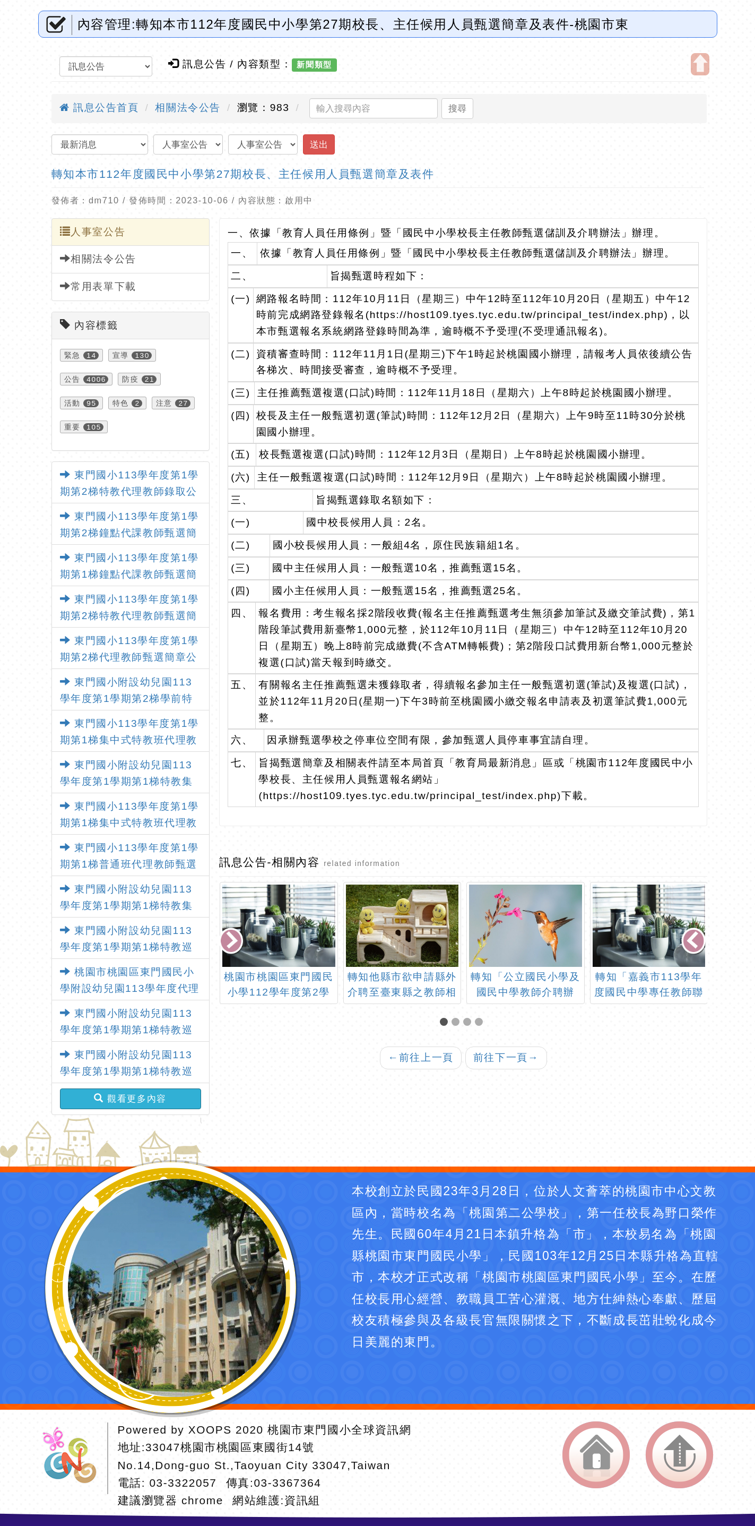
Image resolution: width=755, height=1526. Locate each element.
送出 (319, 144)
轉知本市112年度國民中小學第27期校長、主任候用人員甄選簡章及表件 (243, 174)
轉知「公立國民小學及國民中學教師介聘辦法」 (525, 992)
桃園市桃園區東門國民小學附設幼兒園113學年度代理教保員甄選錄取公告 (129, 988)
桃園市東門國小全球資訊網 (339, 1430)
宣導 (120, 355)
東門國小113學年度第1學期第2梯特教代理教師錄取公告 (129, 491)
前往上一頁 (421, 1057)
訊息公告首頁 (99, 107)
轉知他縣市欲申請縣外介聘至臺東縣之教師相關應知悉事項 (402, 992)
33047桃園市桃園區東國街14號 (229, 1447)
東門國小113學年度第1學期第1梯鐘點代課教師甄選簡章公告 (129, 574)
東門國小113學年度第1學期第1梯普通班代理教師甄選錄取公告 (129, 864)
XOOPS (210, 1430)
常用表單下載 (98, 286)
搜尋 (457, 108)
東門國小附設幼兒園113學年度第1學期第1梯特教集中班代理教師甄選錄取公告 (126, 781)
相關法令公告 (188, 107)
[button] (446, 1023)
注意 (164, 403)
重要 (72, 427)
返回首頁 (596, 1454)
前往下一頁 (506, 1057)
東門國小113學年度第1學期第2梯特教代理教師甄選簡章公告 (129, 615)
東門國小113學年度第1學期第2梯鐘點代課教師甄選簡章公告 (129, 532)
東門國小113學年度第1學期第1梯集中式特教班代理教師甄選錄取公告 (129, 739)
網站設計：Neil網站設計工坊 (73, 1458)
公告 (72, 379)
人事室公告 (93, 231)
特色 (120, 403)
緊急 (72, 355)
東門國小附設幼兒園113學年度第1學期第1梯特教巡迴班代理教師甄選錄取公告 (126, 946)
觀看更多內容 (130, 1098)
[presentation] (232, 942)
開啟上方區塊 (700, 64)
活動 (72, 403)
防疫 (130, 379)
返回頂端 (679, 1454)
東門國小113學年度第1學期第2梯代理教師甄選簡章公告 (129, 657)
